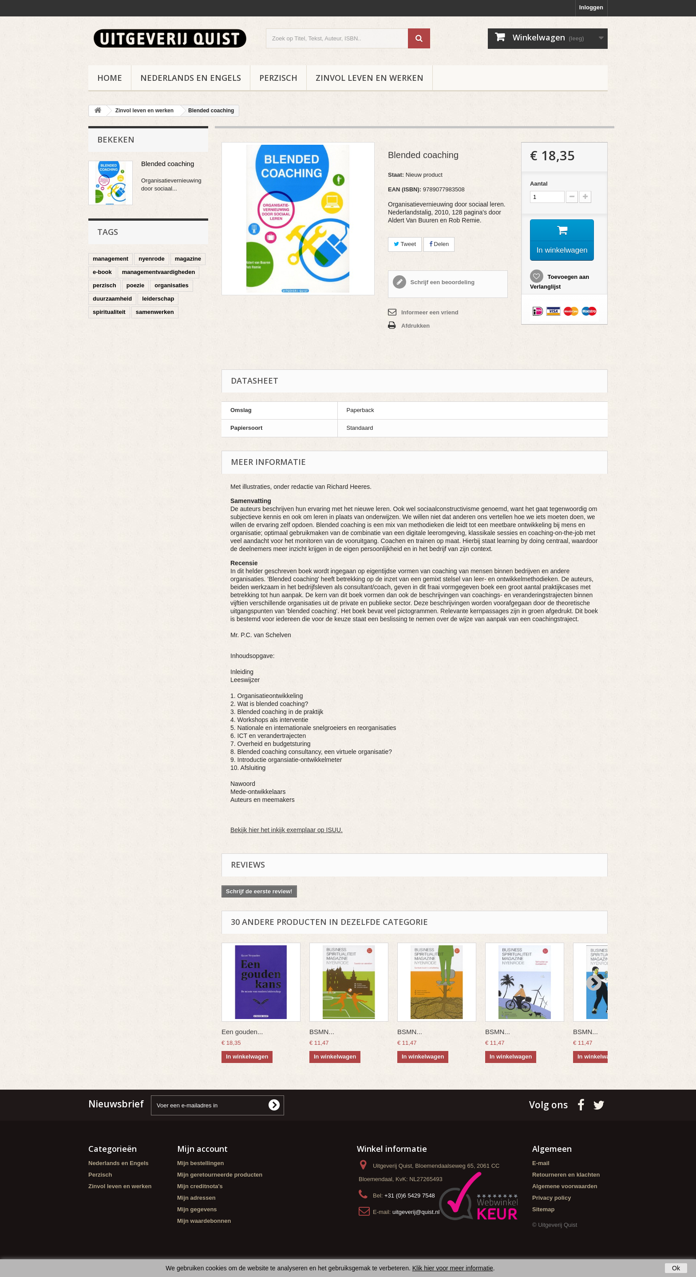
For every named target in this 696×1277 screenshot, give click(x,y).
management (110, 258)
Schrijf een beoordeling (442, 282)
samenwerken (155, 312)
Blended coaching (167, 163)
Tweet (405, 244)
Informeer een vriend (430, 312)
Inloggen (591, 7)
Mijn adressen (196, 1197)
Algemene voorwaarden (564, 1186)
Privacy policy (551, 1197)
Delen (439, 244)
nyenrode (151, 258)
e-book (102, 272)
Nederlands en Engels (190, 77)
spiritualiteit (109, 312)
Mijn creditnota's (200, 1186)
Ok (676, 1268)
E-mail (541, 1163)
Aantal (539, 183)
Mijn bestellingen (200, 1163)
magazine (188, 258)
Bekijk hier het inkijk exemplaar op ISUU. (286, 829)
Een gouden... (242, 1031)
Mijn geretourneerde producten (219, 1174)
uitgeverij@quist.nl (415, 1212)
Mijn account (202, 1148)
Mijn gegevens (197, 1209)
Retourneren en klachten (566, 1174)
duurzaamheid (112, 298)
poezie (135, 285)
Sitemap (543, 1209)
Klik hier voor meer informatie (452, 1268)
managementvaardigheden (158, 272)
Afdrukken (415, 325)
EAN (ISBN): (404, 189)
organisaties (171, 285)
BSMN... (321, 1031)
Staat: (396, 174)
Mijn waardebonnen (204, 1221)
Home (109, 77)
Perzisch (278, 77)
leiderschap (158, 298)
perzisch (104, 285)
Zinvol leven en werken (369, 77)
